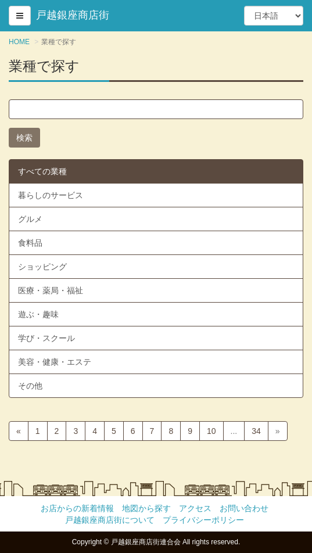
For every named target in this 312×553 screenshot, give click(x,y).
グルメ (30, 219)
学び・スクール (46, 338)
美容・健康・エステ (54, 362)
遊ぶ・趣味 (38, 314)
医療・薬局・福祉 (50, 290)
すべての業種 (42, 171)
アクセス (195, 508)
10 (211, 431)
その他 (30, 385)
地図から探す (146, 508)
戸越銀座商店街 (72, 15)
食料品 (30, 242)
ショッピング (42, 266)
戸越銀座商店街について (110, 520)
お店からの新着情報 (77, 508)
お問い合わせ (244, 508)
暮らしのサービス (50, 195)
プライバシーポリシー (203, 520)
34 (256, 431)
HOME (19, 42)
